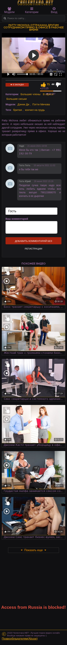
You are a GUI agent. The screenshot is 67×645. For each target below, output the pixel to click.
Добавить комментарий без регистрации (33, 242)
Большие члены (30, 94)
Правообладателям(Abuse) (20, 638)
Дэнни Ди (23, 104)
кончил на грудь (35, 109)
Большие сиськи (16, 98)
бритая (17, 109)
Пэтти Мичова (41, 104)
